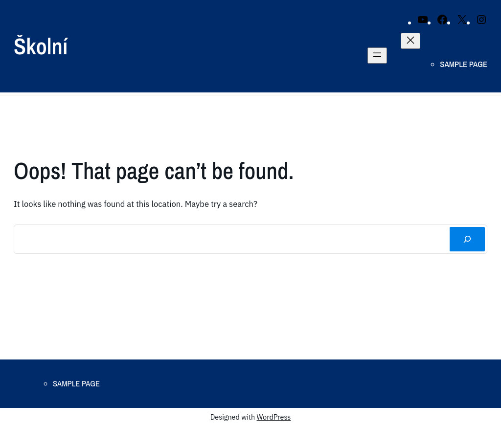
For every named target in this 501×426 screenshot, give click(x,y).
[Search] (467, 239)
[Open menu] (377, 55)
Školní (41, 46)
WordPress (274, 417)
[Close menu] (410, 41)
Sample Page (463, 64)
